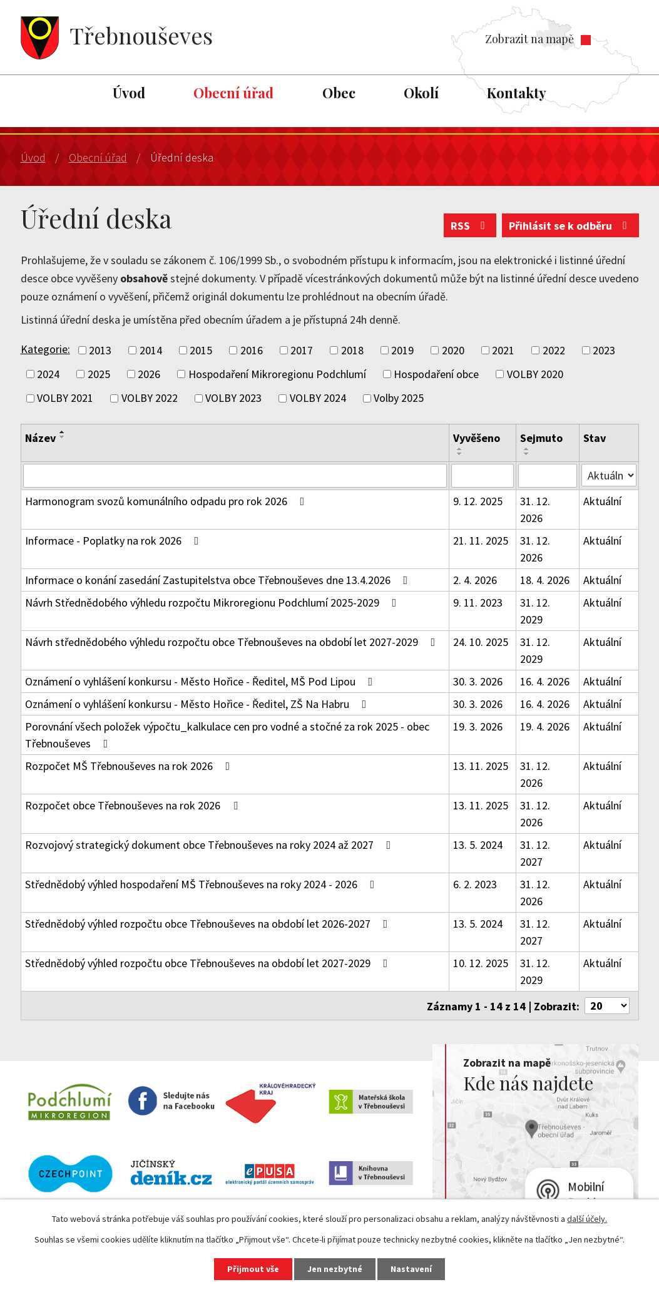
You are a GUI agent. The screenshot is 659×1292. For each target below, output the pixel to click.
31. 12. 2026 (535, 509)
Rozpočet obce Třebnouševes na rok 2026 (134, 805)
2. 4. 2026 (475, 580)
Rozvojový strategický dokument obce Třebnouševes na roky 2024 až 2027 (210, 845)
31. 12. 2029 (535, 611)
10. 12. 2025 (480, 963)
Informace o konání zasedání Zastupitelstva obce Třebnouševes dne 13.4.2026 (219, 580)
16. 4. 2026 (545, 681)
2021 (503, 350)
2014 (151, 350)
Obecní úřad (233, 92)
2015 (201, 350)
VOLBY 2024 (318, 398)
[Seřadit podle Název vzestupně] (62, 431)
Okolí (421, 92)
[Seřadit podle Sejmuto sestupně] (527, 453)
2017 (301, 350)
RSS (470, 225)
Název (40, 438)
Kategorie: (45, 349)
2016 (251, 350)
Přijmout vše (253, 1268)
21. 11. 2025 (480, 540)
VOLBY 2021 (65, 398)
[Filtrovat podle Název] (235, 476)
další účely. (587, 1218)
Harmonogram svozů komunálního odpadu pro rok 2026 (167, 501)
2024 (48, 374)
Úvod (129, 92)
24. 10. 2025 (480, 642)
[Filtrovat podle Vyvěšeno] (482, 476)
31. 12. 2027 (535, 853)
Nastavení (411, 1268)
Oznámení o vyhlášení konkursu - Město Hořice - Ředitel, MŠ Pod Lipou (201, 681)
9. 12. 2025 (478, 501)
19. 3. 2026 (478, 726)
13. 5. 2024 (478, 845)
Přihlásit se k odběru (570, 225)
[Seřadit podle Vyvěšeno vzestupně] (460, 448)
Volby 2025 (399, 398)
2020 (453, 350)
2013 (100, 350)
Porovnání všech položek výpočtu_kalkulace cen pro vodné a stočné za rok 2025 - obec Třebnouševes (227, 735)
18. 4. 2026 (545, 580)
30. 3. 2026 (478, 681)
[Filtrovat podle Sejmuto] (547, 476)
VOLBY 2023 (233, 398)
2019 (402, 350)
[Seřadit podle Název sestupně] (62, 436)
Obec (338, 92)
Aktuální (602, 501)
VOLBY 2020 (535, 374)
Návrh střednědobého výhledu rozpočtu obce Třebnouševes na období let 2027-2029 (233, 642)
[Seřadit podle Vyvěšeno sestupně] (460, 453)
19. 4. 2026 (545, 726)
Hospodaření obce (436, 374)
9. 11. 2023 (478, 602)
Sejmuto (541, 438)
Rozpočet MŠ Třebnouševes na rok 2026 (130, 766)
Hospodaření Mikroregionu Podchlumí (277, 374)
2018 (352, 350)
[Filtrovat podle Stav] (608, 475)
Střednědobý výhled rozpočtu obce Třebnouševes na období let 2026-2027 (209, 923)
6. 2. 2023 (475, 884)
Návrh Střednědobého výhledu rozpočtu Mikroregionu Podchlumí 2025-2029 (213, 602)
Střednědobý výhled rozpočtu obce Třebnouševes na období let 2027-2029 (209, 963)
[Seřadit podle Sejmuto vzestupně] (527, 448)
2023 (604, 350)
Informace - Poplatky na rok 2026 (114, 540)
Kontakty (516, 92)
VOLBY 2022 (149, 398)
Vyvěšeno (476, 438)
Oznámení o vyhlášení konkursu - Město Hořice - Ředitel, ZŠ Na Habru (198, 704)
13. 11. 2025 (480, 766)
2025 (99, 374)
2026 (149, 374)
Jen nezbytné (334, 1268)
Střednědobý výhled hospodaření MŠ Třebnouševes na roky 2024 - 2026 (202, 884)
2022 (554, 350)
